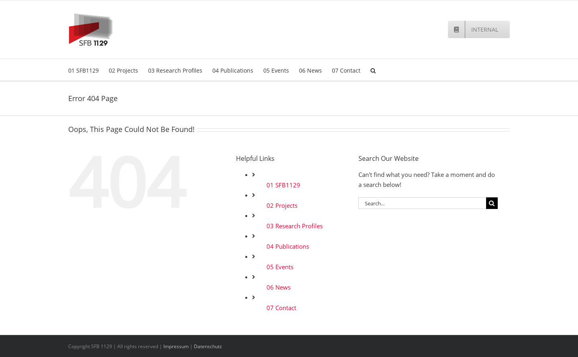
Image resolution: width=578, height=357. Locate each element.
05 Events (280, 267)
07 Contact (281, 308)
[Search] (492, 203)
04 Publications (288, 246)
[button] (373, 70)
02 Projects (282, 205)
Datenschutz (208, 346)
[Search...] (422, 203)
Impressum (176, 346)
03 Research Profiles (295, 226)
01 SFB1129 (283, 185)
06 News (279, 287)
